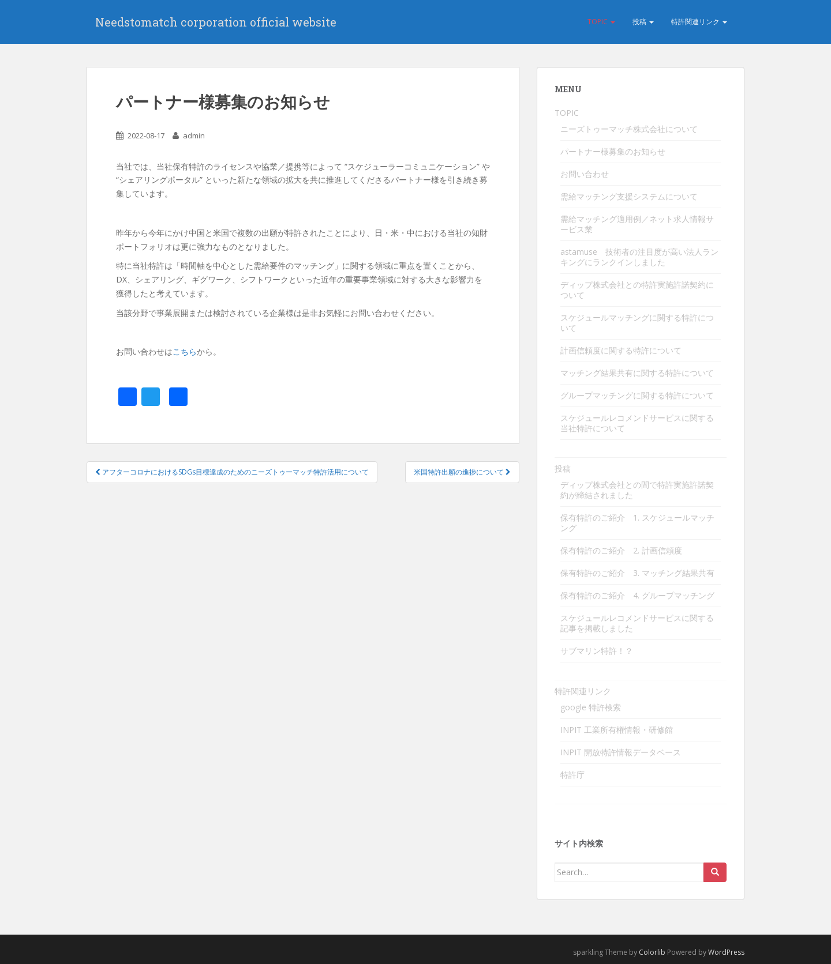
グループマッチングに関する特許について (637, 395)
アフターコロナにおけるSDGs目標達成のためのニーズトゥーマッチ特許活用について (232, 472)
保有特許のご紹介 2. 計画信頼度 (621, 550)
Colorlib (652, 952)
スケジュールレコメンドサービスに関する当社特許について (637, 423)
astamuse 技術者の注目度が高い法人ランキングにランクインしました (639, 257)
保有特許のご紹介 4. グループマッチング (637, 595)
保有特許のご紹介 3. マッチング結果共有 (637, 572)
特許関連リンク (699, 22)
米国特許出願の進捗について (462, 472)
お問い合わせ (584, 173)
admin (194, 135)
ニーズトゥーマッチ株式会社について (629, 128)
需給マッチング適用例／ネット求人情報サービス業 (637, 224)
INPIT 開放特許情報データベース (620, 752)
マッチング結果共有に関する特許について (637, 372)
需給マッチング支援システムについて (629, 196)
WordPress (726, 952)
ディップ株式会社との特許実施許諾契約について (637, 289)
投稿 (643, 22)
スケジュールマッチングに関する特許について (637, 322)
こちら (185, 351)
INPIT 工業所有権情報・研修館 (616, 729)
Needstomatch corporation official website (215, 21)
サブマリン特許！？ (596, 650)
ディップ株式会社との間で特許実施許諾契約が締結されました (637, 489)
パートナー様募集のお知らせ (612, 151)
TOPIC (601, 22)
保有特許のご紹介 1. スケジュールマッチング (637, 522)
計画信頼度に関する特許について (621, 350)
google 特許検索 (590, 707)
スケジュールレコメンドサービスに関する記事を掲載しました (637, 623)
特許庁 (572, 774)
